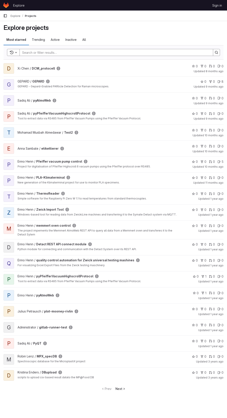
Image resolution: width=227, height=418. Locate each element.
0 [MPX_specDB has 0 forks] (203, 356)
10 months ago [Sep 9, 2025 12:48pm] (214, 151)
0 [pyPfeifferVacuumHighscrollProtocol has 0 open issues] (220, 113)
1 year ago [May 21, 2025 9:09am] (216, 281)
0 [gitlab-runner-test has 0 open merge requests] (212, 325)
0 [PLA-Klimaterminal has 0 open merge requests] (212, 177)
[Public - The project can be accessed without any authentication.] (58, 68)
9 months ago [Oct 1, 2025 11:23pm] (214, 103)
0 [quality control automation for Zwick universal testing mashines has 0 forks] (203, 260)
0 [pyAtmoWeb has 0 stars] (195, 98)
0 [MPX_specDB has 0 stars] (195, 356)
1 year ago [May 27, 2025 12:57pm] (216, 214)
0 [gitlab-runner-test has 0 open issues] (220, 325)
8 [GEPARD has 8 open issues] (220, 81)
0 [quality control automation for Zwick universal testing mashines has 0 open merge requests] (212, 260)
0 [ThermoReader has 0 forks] (203, 194)
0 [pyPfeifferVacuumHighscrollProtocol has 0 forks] (203, 113)
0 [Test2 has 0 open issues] (220, 130)
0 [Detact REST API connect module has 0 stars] (195, 244)
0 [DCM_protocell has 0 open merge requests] (212, 66)
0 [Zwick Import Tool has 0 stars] (195, 210)
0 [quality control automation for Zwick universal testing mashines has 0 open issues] (220, 260)
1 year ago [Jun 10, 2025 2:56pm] (216, 198)
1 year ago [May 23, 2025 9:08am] (216, 230)
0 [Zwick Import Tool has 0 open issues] (220, 210)
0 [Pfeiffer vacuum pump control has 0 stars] (195, 161)
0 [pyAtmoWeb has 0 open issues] (220, 98)
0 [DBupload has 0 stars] (195, 372)
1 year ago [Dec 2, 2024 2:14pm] (216, 314)
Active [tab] (55, 39)
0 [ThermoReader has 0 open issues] (220, 194)
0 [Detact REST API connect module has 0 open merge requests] (212, 244)
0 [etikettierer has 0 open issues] (220, 146)
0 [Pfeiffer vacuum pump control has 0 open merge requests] (212, 161)
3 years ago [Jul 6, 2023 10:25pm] (215, 361)
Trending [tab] (38, 39)
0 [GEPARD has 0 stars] (203, 81)
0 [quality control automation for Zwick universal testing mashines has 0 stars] (195, 260)
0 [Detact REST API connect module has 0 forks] (203, 244)
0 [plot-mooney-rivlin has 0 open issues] (220, 309)
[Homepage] (6, 5)
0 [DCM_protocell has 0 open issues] (220, 66)
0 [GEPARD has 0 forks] (212, 81)
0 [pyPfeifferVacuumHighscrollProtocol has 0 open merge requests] (212, 113)
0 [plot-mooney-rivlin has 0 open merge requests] (212, 309)
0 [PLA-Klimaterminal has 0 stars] (195, 177)
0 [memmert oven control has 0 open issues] (220, 226)
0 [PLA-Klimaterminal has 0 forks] (203, 177)
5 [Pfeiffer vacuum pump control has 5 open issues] (220, 161)
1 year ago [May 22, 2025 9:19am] (216, 265)
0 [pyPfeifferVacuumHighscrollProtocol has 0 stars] (195, 113)
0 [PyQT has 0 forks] (203, 341)
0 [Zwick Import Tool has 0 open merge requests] (212, 210)
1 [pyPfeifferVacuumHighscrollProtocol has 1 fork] (203, 276)
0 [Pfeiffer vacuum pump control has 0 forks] (203, 161)
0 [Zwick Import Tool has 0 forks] (203, 210)
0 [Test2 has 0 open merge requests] (212, 130)
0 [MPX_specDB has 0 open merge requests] (212, 356)
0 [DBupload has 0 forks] (203, 372)
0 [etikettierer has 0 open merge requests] (212, 146)
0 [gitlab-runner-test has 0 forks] (203, 325)
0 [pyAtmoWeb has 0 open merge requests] (212, 98)
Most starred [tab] (16, 39)
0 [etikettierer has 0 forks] (203, 146)
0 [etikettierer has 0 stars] (195, 146)
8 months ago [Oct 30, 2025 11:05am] (214, 71)
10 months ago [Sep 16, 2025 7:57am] (214, 135)
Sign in (217, 5)
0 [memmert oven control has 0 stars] (195, 226)
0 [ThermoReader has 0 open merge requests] (212, 194)
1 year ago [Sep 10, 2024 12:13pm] (216, 330)
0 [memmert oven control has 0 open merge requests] (212, 226)
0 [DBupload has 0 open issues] (220, 372)
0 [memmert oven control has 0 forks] (203, 226)
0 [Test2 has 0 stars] (195, 130)
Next (120, 389)
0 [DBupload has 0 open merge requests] (212, 372)
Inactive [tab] (71, 39)
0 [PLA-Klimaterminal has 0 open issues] (220, 177)
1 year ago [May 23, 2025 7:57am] (216, 249)
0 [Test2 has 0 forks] (203, 130)
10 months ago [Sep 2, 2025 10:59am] (214, 166)
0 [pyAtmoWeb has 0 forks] (203, 98)
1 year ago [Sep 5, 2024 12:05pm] (216, 346)
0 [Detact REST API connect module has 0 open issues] (220, 244)
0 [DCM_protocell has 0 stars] (195, 66)
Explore (19, 5)
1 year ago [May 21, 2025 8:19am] (216, 298)
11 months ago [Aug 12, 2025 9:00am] (214, 182)
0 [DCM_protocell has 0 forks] (203, 66)
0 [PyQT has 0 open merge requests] (212, 341)
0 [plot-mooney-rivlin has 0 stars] (195, 309)
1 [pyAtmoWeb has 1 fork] (203, 293)
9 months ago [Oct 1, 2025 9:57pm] (214, 118)
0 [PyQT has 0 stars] (195, 341)
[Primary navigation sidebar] (5, 15)
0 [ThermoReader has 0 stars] (195, 194)
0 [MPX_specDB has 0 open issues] (220, 356)
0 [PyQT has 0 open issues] (220, 341)
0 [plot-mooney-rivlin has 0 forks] (203, 309)
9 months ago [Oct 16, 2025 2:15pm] (214, 86)
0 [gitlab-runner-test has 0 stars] (195, 325)
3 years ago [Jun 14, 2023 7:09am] (215, 377)
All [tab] (84, 39)
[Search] (114, 52)
